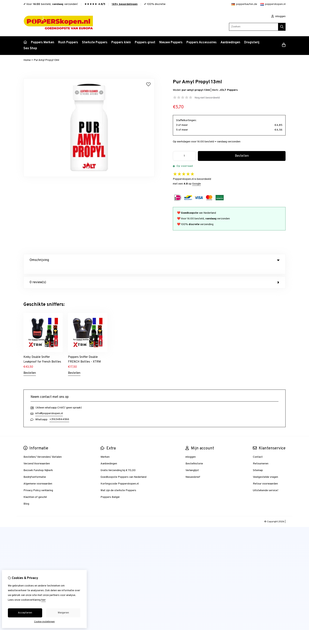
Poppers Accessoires (201, 43)
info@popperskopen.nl (49, 405)
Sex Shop (30, 48)
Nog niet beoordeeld (207, 97)
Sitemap (258, 462)
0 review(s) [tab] (154, 274)
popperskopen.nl (273, 4)
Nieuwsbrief (192, 469)
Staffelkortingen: (186, 120)
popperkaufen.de (244, 4)
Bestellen (29, 365)
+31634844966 (59, 411)
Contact (258, 449)
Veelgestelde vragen (265, 469)
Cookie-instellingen (44, 621)
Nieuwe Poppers (170, 43)
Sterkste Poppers (94, 43)
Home (27, 60)
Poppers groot (145, 43)
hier (43, 600)
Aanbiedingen (230, 43)
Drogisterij (251, 43)
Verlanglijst (192, 462)
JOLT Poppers (228, 90)
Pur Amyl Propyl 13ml (46, 60)
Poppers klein (121, 43)
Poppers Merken (42, 43)
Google (196, 184)
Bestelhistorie (194, 455)
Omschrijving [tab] (154, 260)
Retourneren (260, 455)
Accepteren (25, 612)
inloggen (278, 16)
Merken (105, 449)
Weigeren (63, 612)
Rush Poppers (68, 43)
